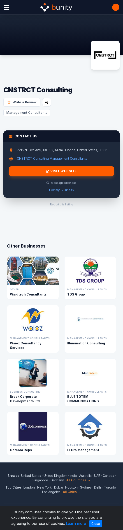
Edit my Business (61, 190)
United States (31, 476)
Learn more (76, 523)
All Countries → (78, 480)
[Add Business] (115, 7)
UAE (97, 476)
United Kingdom (55, 476)
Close (95, 523)
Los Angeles (51, 492)
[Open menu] (6, 7)
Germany (57, 480)
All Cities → (72, 492)
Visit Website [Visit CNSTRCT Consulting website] (61, 171)
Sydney (86, 487)
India (73, 476)
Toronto (110, 487)
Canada (108, 476)
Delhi (98, 487)
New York (44, 487)
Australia (85, 476)
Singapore (40, 480)
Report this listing (61, 204)
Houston (71, 487)
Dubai (58, 487)
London (29, 487)
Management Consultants (26, 112)
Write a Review (22, 102)
